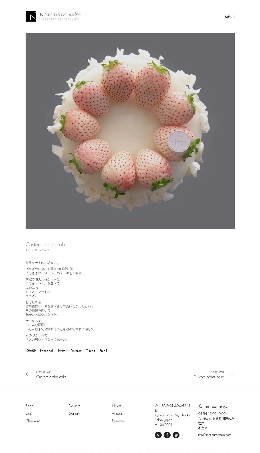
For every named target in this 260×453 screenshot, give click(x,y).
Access (117, 413)
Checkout (33, 421)
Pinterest (76, 351)
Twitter (62, 351)
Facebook (47, 351)
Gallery (74, 413)
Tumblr (90, 351)
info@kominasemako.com (214, 435)
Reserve (118, 421)
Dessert (74, 406)
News (116, 406)
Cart (29, 413)
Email (103, 351)
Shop (29, 406)
